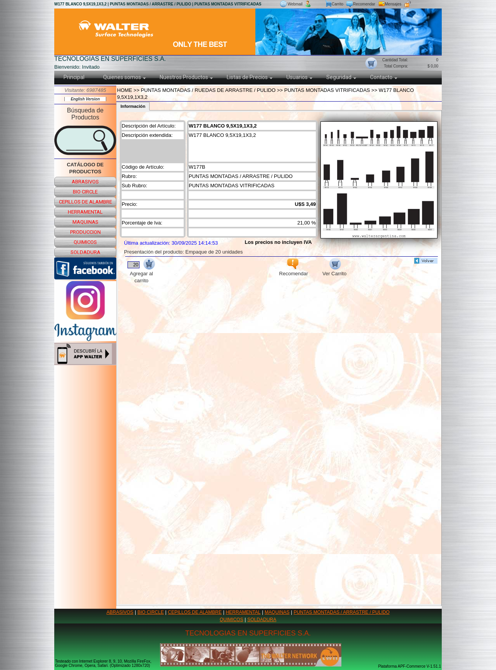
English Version (85, 99)
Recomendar (364, 4)
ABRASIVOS (120, 612)
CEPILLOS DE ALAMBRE (195, 612)
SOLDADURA (261, 619)
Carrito (337, 4)
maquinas (85, 222)
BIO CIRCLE (151, 612)
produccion (85, 232)
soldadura (85, 252)
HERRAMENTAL (243, 612)
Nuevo (318, 4)
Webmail (295, 4)
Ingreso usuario (426, 4)
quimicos (85, 242)
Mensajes (393, 4)
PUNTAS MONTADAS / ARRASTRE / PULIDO (342, 612)
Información (133, 106)
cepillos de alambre (85, 202)
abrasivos (85, 182)
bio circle (85, 192)
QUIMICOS (231, 619)
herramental (85, 212)
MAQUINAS (277, 612)
